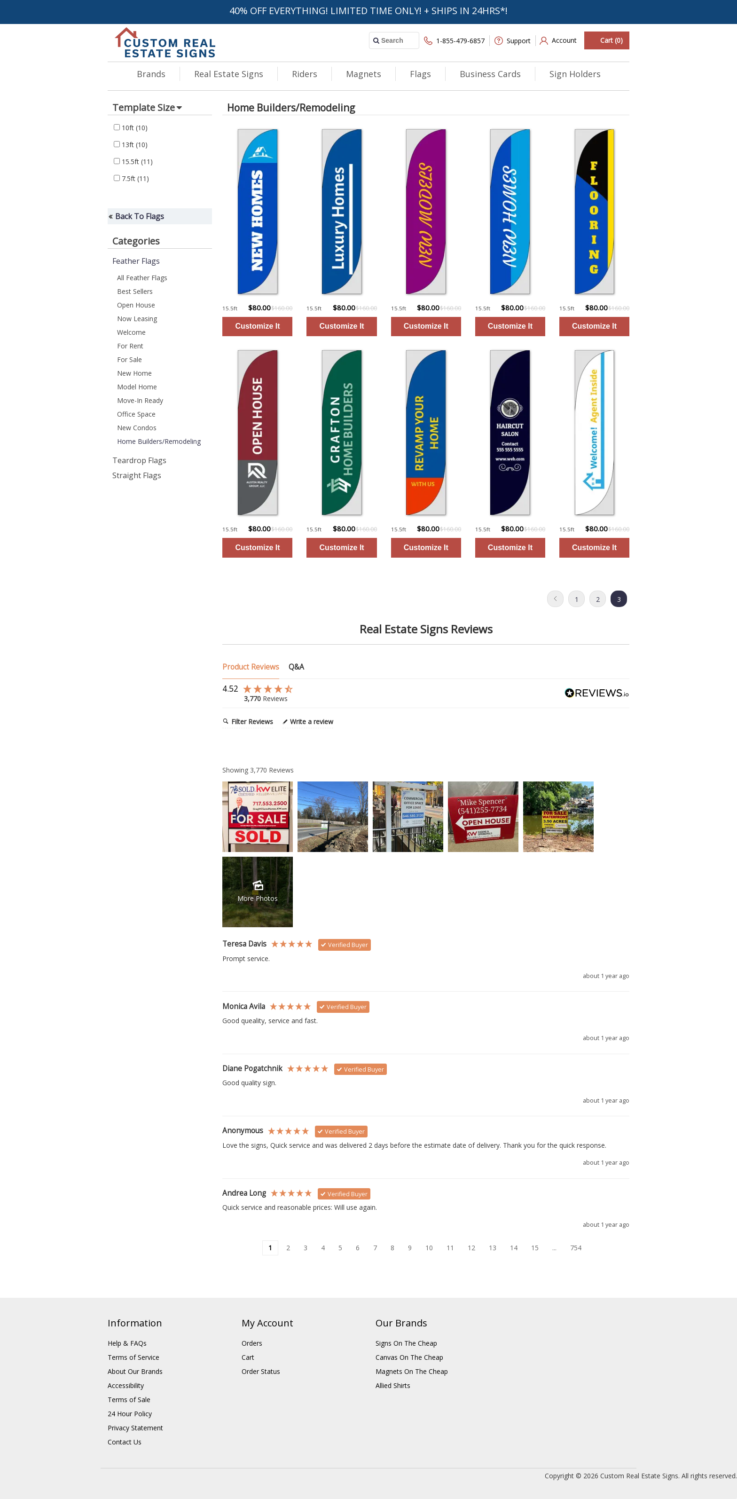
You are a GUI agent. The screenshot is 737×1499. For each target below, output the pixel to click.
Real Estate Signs (228, 73)
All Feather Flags (142, 277)
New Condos (137, 427)
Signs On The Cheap (406, 1343)
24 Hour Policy (130, 1413)
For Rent (130, 345)
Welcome (131, 332)
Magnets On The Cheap (412, 1371)
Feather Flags (136, 261)
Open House (136, 304)
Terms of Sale (129, 1399)
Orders (252, 1343)
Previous (555, 599)
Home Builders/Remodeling (159, 441)
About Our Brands (135, 1371)
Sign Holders (575, 73)
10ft (131, 127)
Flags (420, 73)
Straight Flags (136, 475)
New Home (134, 373)
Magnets (363, 73)
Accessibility (126, 1385)
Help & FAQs (127, 1343)
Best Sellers (135, 291)
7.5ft (131, 178)
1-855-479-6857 (454, 40)
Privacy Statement (135, 1427)
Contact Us (124, 1441)
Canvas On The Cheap (409, 1357)
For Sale (129, 359)
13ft (131, 144)
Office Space (136, 414)
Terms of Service (133, 1357)
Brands (151, 73)
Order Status (261, 1371)
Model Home (137, 386)
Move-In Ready (140, 400)
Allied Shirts (393, 1385)
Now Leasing (137, 318)
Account (558, 40)
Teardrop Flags (139, 460)
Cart (248, 1357)
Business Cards (490, 73)
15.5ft (133, 161)
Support (512, 40)
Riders (304, 73)
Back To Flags (139, 216)
